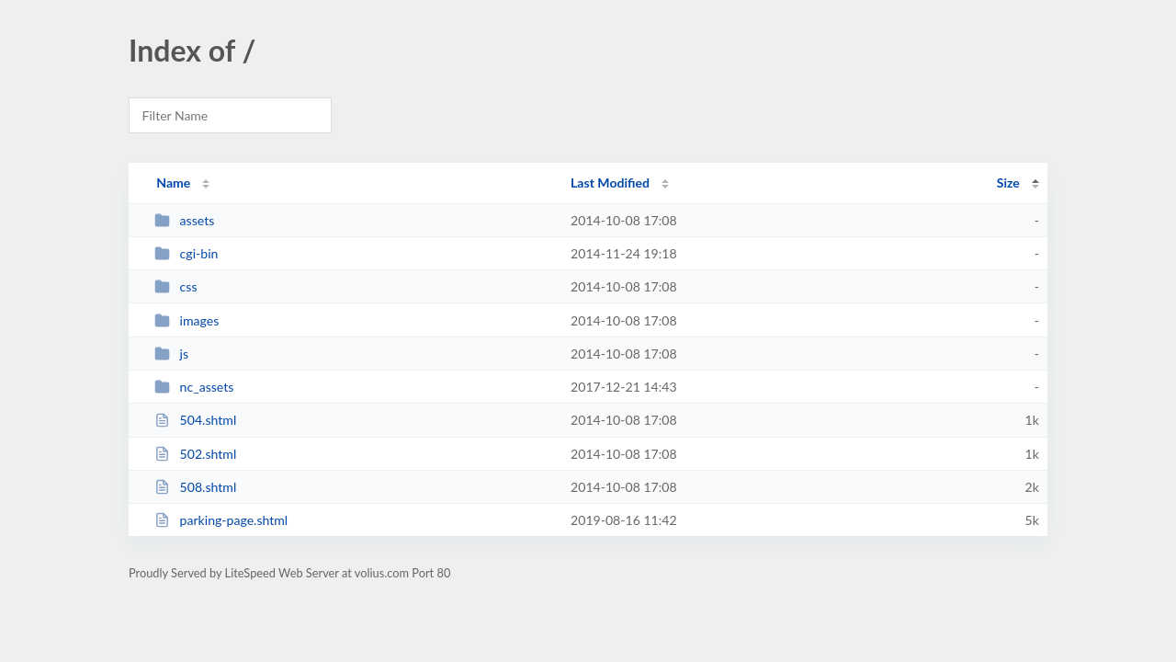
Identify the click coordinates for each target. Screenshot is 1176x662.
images (186, 320)
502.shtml (195, 454)
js (171, 353)
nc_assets (193, 386)
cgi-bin (186, 253)
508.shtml (195, 487)
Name (173, 182)
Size (1008, 182)
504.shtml (195, 420)
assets (184, 220)
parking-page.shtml (221, 520)
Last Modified (610, 182)
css (175, 286)
